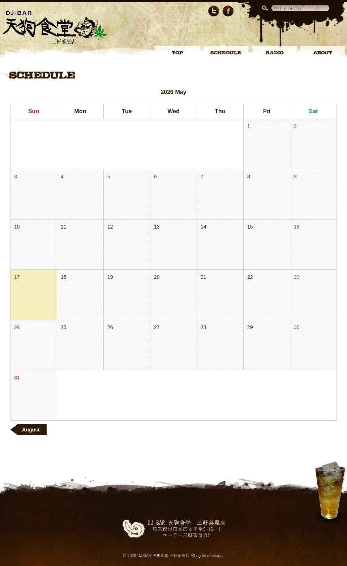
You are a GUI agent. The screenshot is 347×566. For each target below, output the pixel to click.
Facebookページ (228, 11)
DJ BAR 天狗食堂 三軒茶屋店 (55, 27)
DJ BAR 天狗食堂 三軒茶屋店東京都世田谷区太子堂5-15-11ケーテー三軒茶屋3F (176, 529)
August (28, 430)
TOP (177, 52)
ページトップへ (330, 493)
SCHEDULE (226, 52)
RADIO (274, 52)
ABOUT (322, 52)
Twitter (213, 11)
